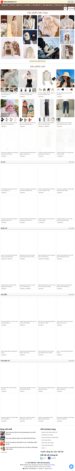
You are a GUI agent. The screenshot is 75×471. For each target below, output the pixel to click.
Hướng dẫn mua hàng (47, 434)
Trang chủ (4, 5)
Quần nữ (19, 5)
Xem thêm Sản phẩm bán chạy (37, 61)
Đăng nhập (70, 1)
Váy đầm (27, 5)
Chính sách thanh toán (47, 445)
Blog (65, 5)
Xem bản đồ (51, 464)
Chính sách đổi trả (46, 440)
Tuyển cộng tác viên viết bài (51, 452)
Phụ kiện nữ (36, 5)
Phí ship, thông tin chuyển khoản (50, 437)
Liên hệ (43, 448)
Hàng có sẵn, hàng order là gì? (49, 432)
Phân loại (58, 5)
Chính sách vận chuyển (48, 442)
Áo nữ (12, 5)
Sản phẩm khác (47, 5)
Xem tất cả (71, 162)
